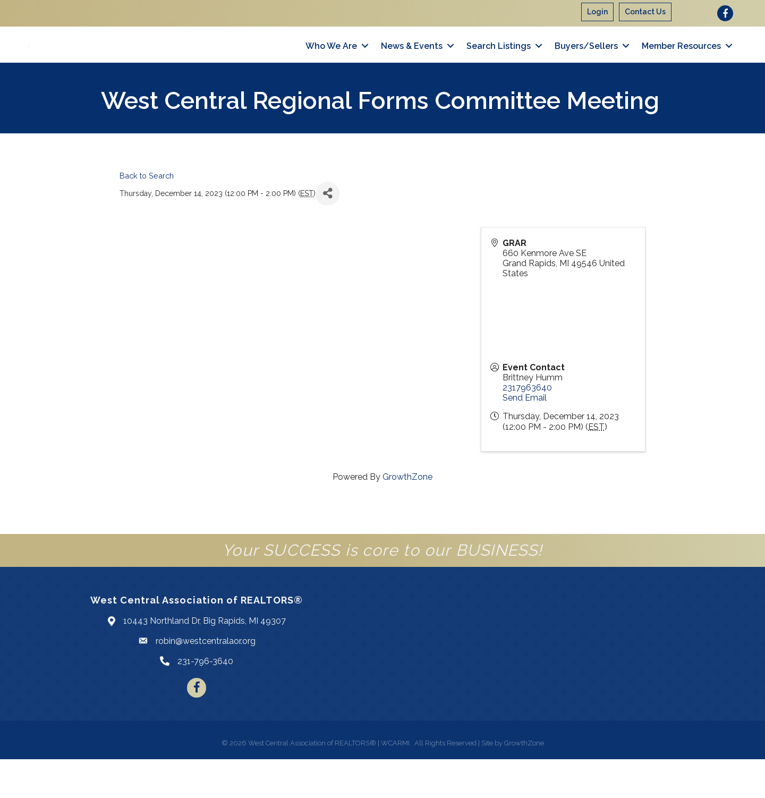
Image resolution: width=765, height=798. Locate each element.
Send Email (525, 436)
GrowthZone (407, 516)
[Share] (327, 232)
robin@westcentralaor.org (206, 680)
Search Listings (498, 65)
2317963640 (527, 426)
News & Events (412, 65)
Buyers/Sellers (586, 65)
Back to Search (147, 214)
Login (597, 11)
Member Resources (681, 65)
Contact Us (645, 11)
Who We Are (331, 65)
